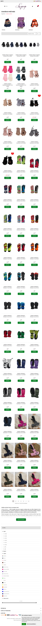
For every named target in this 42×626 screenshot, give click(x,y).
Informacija (3, 608)
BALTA (4, 580)
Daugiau (21, 177)
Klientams (3, 613)
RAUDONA (4, 595)
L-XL (4, 546)
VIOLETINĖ (4, 571)
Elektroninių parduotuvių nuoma (18, 620)
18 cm (4, 544)
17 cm (4, 542)
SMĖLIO (4, 564)
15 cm (4, 540)
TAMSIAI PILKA (5, 567)
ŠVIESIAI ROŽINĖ (5, 575)
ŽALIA (3, 578)
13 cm (4, 535)
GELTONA (4, 584)
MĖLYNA (4, 589)
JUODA (4, 582)
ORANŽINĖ (4, 587)
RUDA (4, 562)
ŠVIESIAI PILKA (5, 573)
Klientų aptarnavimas (6, 610)
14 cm (4, 538)
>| (28, 501)
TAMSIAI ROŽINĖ (5, 569)
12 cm (4, 533)
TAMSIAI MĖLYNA (5, 593)
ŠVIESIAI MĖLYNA (5, 591)
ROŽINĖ (4, 560)
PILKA (3, 558)
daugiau (4, 551)
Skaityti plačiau (21, 519)
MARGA (4, 555)
